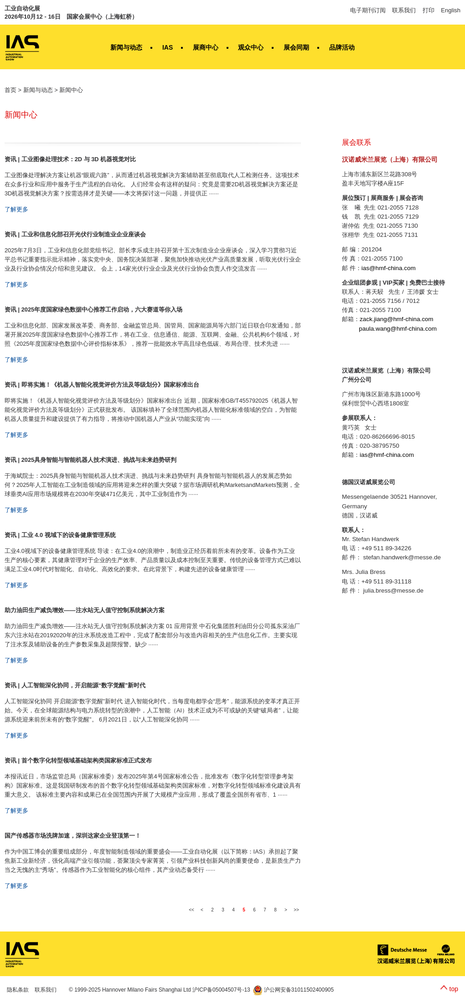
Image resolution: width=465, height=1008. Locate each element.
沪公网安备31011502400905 (293, 990)
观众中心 (251, 47)
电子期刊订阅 (368, 10)
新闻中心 (71, 90)
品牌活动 (342, 47)
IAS (167, 47)
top (454, 989)
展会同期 (296, 47)
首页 (10, 90)
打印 (428, 10)
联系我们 (404, 10)
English (450, 10)
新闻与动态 (126, 47)
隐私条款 (18, 990)
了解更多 (16, 209)
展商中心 (205, 47)
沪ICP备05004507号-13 (221, 990)
